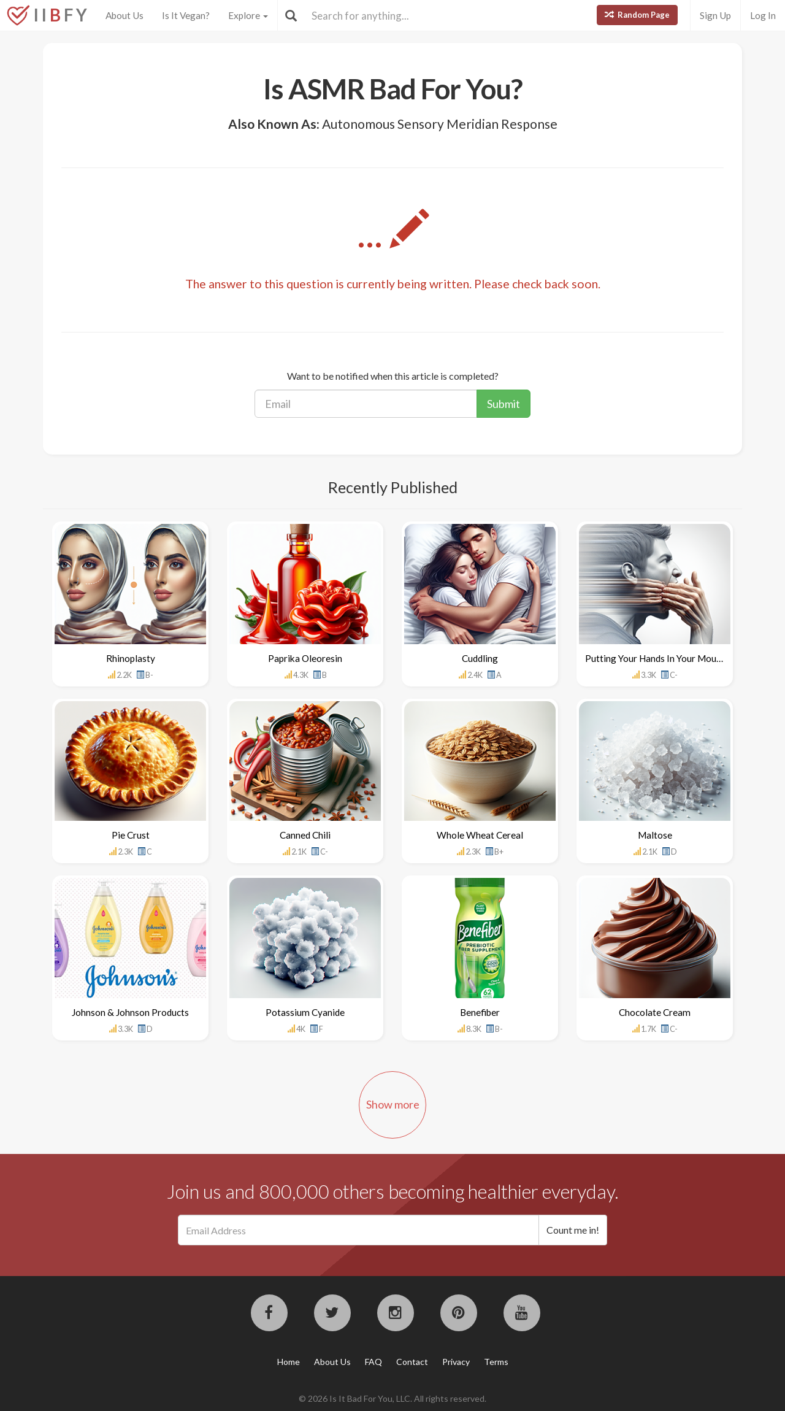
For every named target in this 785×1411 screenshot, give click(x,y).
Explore (248, 15)
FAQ (373, 1361)
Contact (412, 1361)
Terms (496, 1361)
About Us (124, 15)
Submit (503, 403)
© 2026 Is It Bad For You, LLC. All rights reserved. (392, 1398)
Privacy (456, 1361)
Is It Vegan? (186, 15)
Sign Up (715, 15)
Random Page (637, 15)
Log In (763, 15)
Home (288, 1361)
